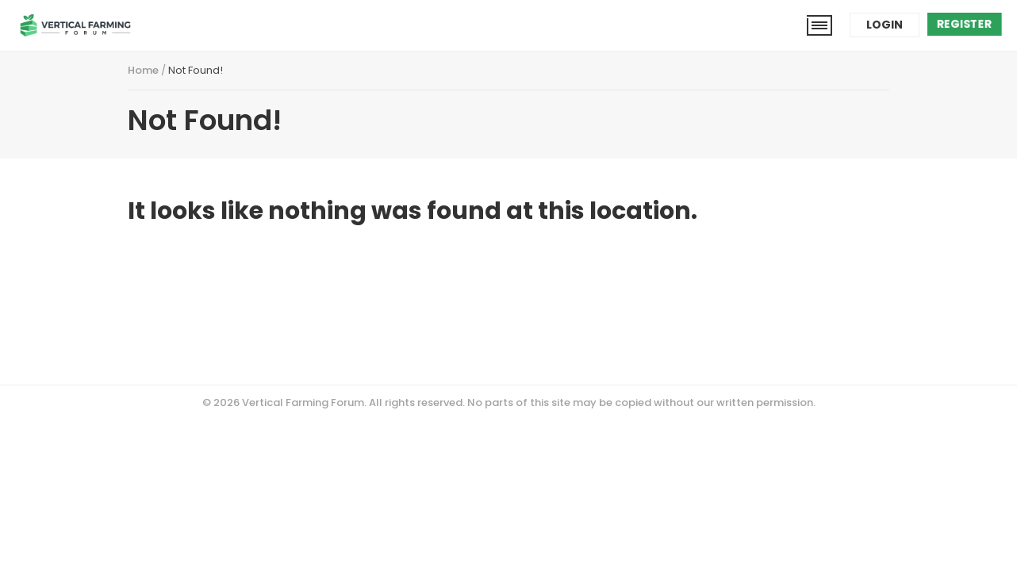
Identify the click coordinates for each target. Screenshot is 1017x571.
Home (143, 70)
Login (884, 25)
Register (964, 24)
